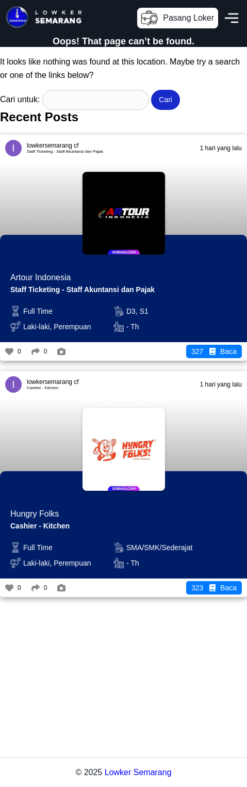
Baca (214, 351)
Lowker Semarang (138, 772)
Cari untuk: (20, 99)
